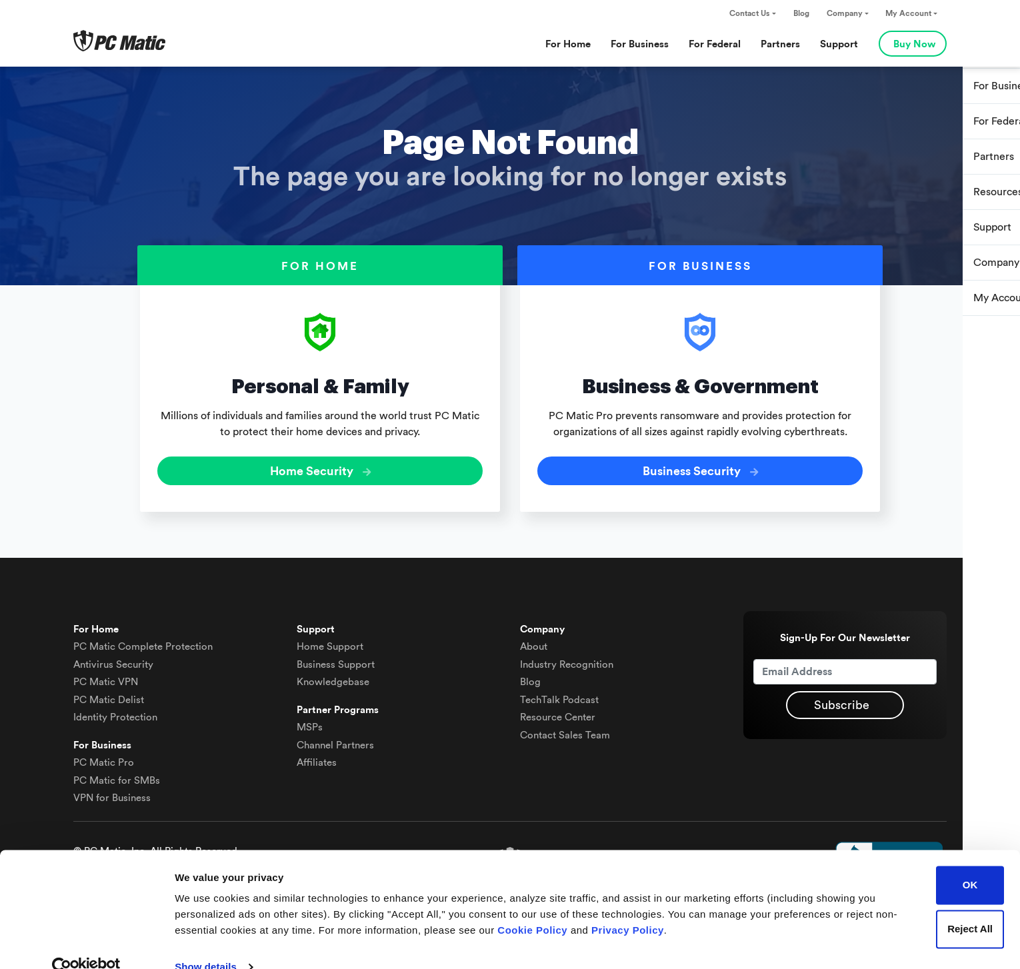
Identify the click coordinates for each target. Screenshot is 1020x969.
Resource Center (557, 712)
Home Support (330, 641)
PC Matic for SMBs (116, 775)
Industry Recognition (566, 659)
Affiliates (317, 757)
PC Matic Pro (103, 757)
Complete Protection (143, 641)
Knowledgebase (333, 677)
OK (970, 860)
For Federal (715, 44)
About (533, 641)
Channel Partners (335, 739)
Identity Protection (115, 712)
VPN (105, 677)
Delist (108, 694)
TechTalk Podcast (559, 694)
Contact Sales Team (565, 729)
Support (839, 44)
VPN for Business (112, 793)
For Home (568, 44)
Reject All (970, 904)
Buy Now (914, 44)
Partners (780, 44)
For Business (640, 44)
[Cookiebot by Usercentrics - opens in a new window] (86, 943)
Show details (206, 942)
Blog (801, 13)
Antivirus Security (113, 659)
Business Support (336, 659)
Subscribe (841, 700)
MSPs (310, 722)
